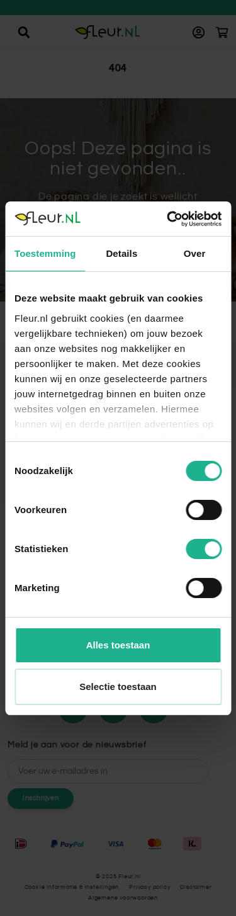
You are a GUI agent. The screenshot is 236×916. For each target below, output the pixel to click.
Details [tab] (121, 253)
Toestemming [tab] (45, 253)
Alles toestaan (118, 645)
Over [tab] (195, 253)
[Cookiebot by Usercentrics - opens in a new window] (168, 219)
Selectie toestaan (118, 686)
